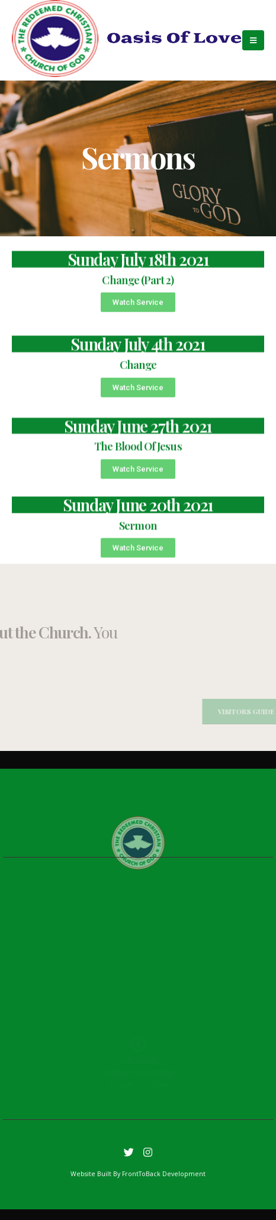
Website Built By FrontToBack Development (138, 1174)
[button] (138, 313)
